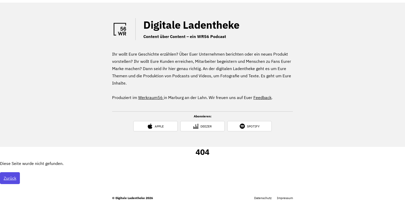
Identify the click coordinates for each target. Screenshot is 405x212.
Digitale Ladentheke (191, 25)
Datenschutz (263, 198)
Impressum (285, 198)
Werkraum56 (151, 97)
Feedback (262, 97)
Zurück (10, 178)
